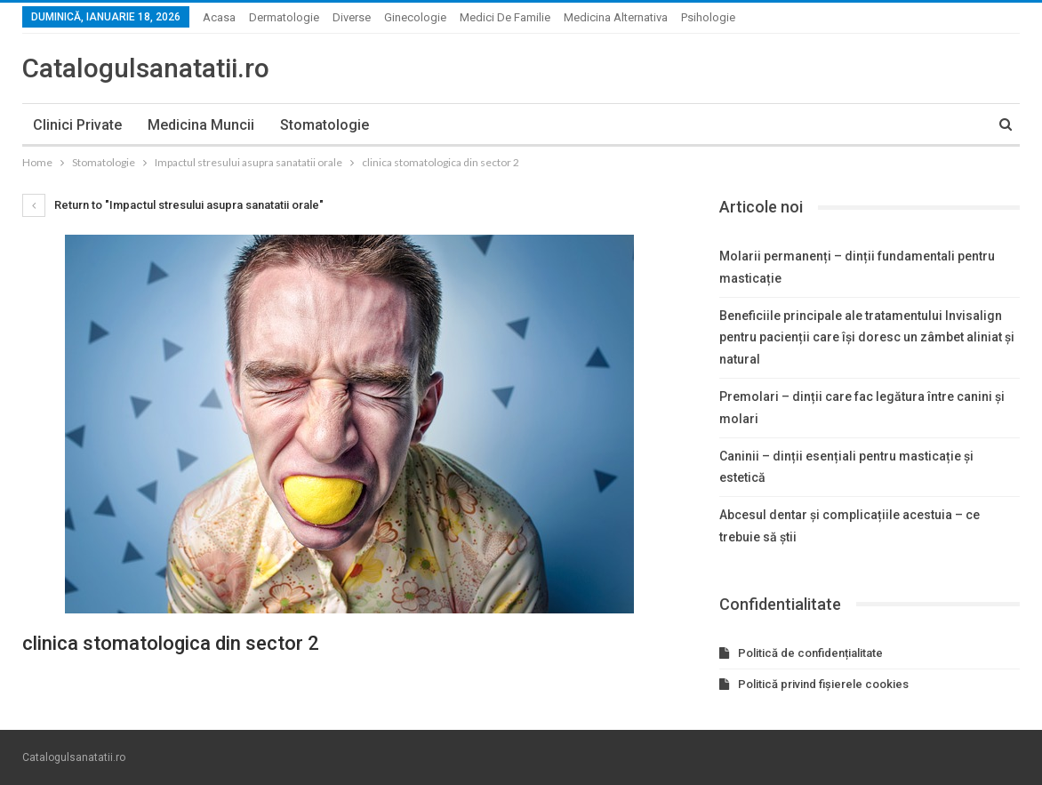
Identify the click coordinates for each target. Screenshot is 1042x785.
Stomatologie (324, 124)
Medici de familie (505, 17)
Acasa (219, 17)
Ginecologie (415, 17)
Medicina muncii (201, 124)
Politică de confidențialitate (810, 653)
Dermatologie (284, 17)
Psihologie (708, 17)
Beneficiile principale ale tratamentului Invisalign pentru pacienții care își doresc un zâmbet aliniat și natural (866, 337)
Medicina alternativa (616, 17)
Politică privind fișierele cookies (823, 684)
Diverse (352, 17)
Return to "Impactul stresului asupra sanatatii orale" (173, 205)
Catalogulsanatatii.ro (145, 68)
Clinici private (77, 124)
